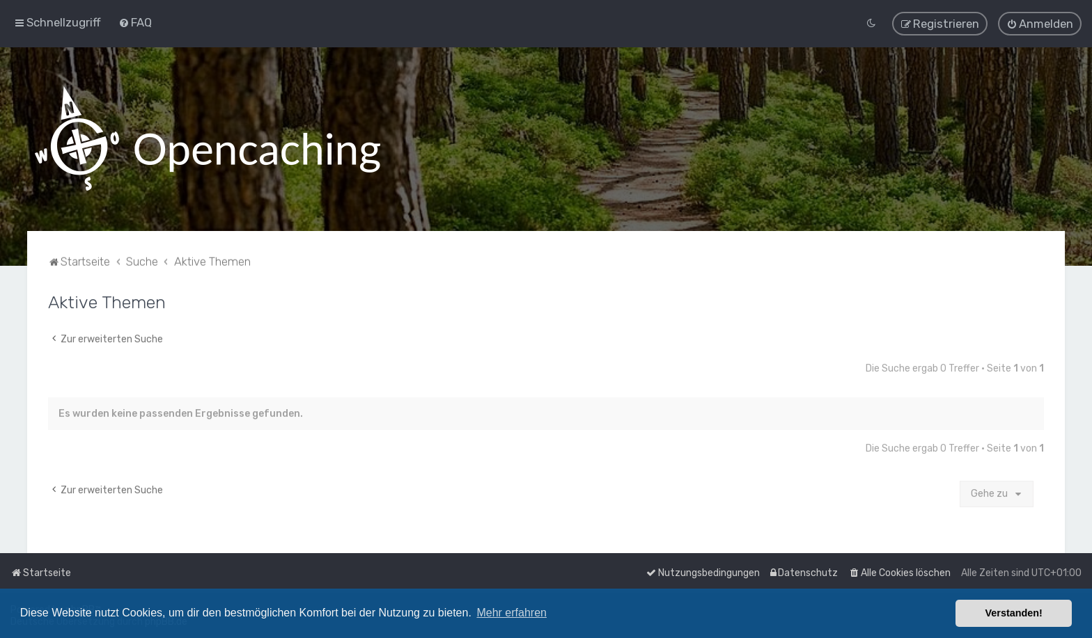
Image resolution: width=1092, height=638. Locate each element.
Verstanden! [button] (1014, 613)
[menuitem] (135, 20)
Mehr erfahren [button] (511, 613)
